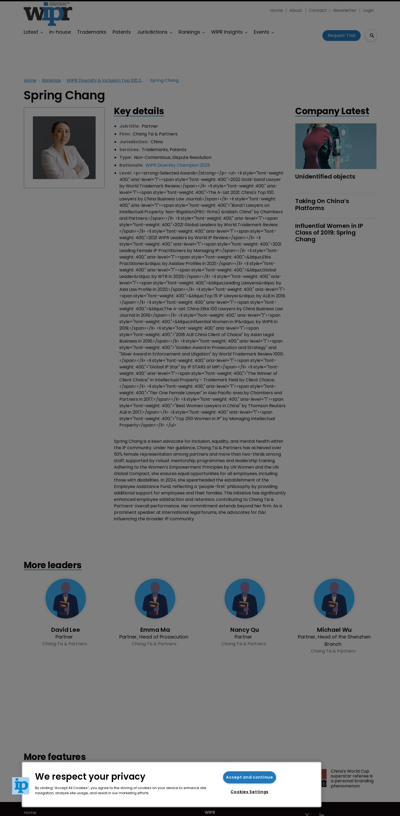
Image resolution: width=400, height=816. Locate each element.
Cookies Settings (250, 791)
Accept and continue (249, 777)
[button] (20, 785)
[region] (172, 784)
